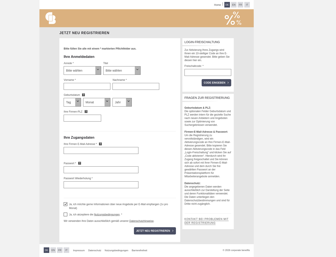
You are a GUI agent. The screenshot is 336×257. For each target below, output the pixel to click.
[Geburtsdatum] (72, 102)
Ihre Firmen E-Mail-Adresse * (80, 144)
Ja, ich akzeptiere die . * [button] (95, 214)
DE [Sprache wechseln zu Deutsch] (227, 4)
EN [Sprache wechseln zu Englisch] (233, 4)
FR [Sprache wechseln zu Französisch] (240, 4)
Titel (105, 63)
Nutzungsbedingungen (107, 214)
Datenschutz (94, 250)
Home (217, 4)
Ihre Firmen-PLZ (73, 111)
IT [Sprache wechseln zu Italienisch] (247, 4)
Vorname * (70, 79)
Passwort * (70, 163)
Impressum (79, 250)
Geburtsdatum (72, 94)
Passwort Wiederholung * (78, 178)
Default (83, 94)
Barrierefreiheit (139, 250)
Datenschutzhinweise (141, 220)
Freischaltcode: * (194, 66)
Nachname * (119, 79)
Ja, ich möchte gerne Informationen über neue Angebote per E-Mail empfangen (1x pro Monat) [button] (118, 206)
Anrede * (69, 63)
